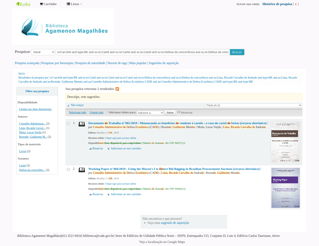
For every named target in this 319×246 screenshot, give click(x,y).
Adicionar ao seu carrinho (126, 148)
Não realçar (77, 105)
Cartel (22, 165)
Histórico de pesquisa (277, 4)
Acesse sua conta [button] (247, 4)
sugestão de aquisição (175, 222)
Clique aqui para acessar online (120, 138)
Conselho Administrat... (32, 123)
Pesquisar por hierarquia (57, 63)
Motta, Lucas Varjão (30, 132)
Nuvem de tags (117, 63)
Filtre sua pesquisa (37, 91)
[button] (48, 4)
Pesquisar (23, 52)
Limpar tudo (97, 112)
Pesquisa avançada (27, 63)
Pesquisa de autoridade (90, 63)
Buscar (237, 52)
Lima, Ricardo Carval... (32, 128)
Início (22, 73)
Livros (22, 151)
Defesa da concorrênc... (32, 170)
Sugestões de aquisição (164, 63)
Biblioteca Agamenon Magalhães (26, 4)
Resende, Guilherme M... (33, 136)
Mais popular (137, 63)
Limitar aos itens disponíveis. (35, 109)
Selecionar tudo (77, 112)
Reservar (98, 148)
